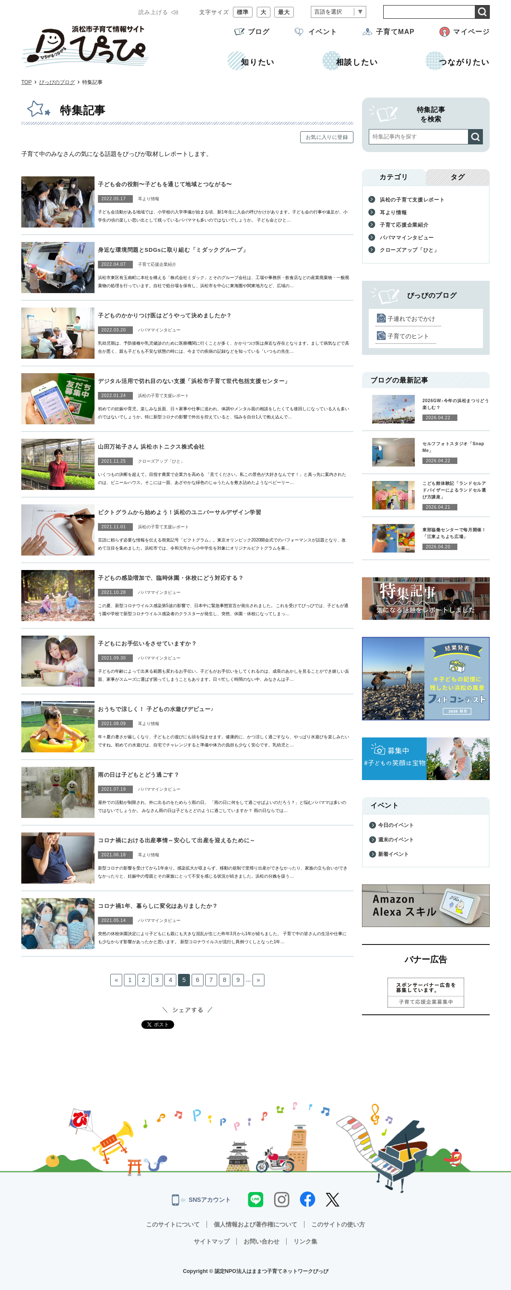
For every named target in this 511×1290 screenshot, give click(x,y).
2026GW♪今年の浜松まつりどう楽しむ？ (455, 404)
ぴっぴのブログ (57, 82)
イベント (322, 31)
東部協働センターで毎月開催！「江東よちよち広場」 (454, 533)
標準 (243, 12)
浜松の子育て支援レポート (163, 395)
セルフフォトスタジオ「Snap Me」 (453, 447)
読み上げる (153, 12)
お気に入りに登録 (327, 137)
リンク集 (305, 1241)
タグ (458, 177)
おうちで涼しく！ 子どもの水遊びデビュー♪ (156, 709)
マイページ (471, 31)
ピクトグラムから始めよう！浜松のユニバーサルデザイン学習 (179, 512)
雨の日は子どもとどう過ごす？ (139, 775)
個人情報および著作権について (255, 1224)
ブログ (259, 31)
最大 (284, 12)
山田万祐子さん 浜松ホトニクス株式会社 (151, 446)
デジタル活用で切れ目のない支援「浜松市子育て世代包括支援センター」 (194, 381)
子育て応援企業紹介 (157, 264)
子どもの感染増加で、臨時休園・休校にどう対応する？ (171, 578)
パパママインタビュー (159, 330)
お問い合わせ (261, 1241)
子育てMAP (395, 31)
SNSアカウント (201, 1200)
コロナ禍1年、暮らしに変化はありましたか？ (158, 906)
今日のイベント (396, 825)
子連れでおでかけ (411, 318)
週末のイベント (396, 840)
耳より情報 (148, 198)
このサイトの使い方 (338, 1224)
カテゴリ (393, 177)
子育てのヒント (408, 336)
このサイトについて (173, 1224)
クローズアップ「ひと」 (161, 461)
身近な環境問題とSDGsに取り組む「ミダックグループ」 (173, 250)
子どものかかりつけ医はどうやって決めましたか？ (165, 315)
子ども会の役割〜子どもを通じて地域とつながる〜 (165, 184)
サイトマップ (212, 1241)
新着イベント (393, 854)
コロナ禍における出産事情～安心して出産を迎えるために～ (177, 840)
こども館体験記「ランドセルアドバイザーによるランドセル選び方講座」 (454, 490)
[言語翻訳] (338, 12)
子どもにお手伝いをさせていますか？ (147, 643)
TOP (26, 82)
